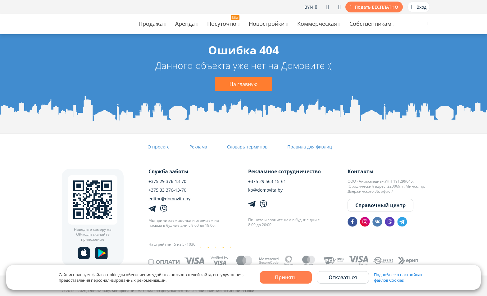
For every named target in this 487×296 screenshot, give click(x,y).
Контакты (361, 171)
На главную (243, 84)
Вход (418, 7)
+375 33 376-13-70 (167, 190)
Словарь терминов (247, 147)
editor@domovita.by (169, 198)
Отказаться (343, 277)
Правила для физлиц (309, 147)
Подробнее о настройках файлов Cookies (398, 277)
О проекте (159, 147)
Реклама (198, 147)
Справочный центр (380, 205)
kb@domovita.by (265, 190)
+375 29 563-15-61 (267, 181)
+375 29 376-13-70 (167, 181)
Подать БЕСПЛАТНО (376, 7)
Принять (286, 277)
